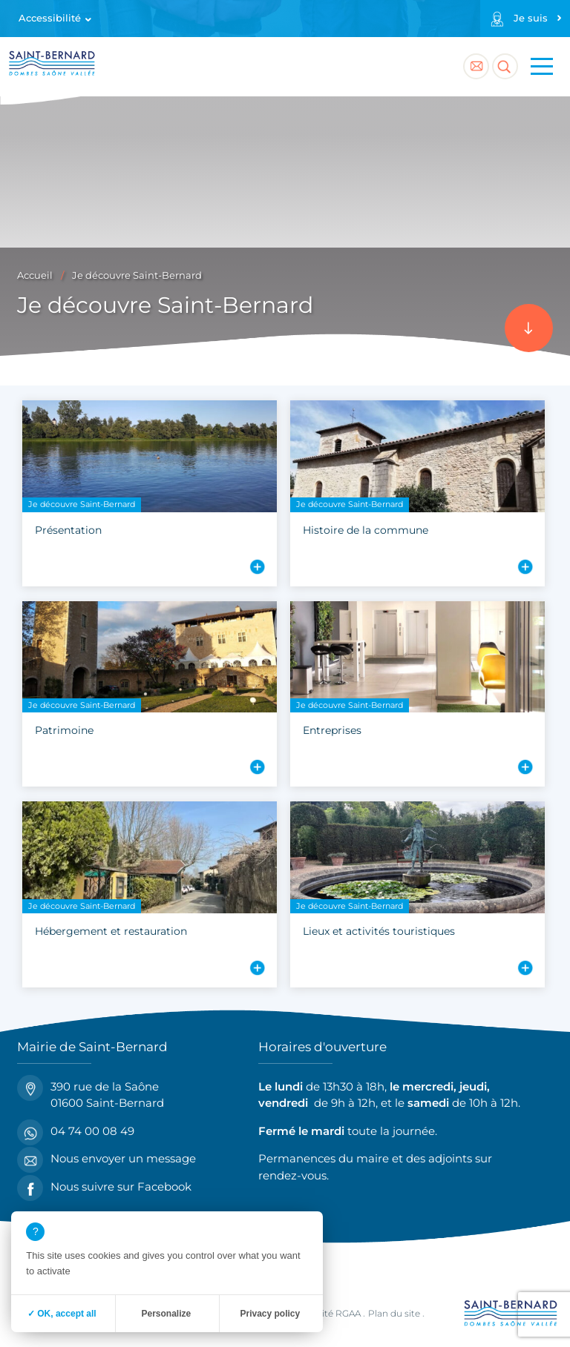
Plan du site (394, 1313)
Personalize (166, 1313)
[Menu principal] (542, 66)
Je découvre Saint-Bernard (137, 275)
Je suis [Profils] (531, 18)
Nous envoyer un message (106, 1159)
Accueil (35, 275)
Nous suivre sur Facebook (104, 1187)
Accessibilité (50, 18)
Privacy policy (270, 1313)
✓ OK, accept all (61, 1313)
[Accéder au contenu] (529, 328)
